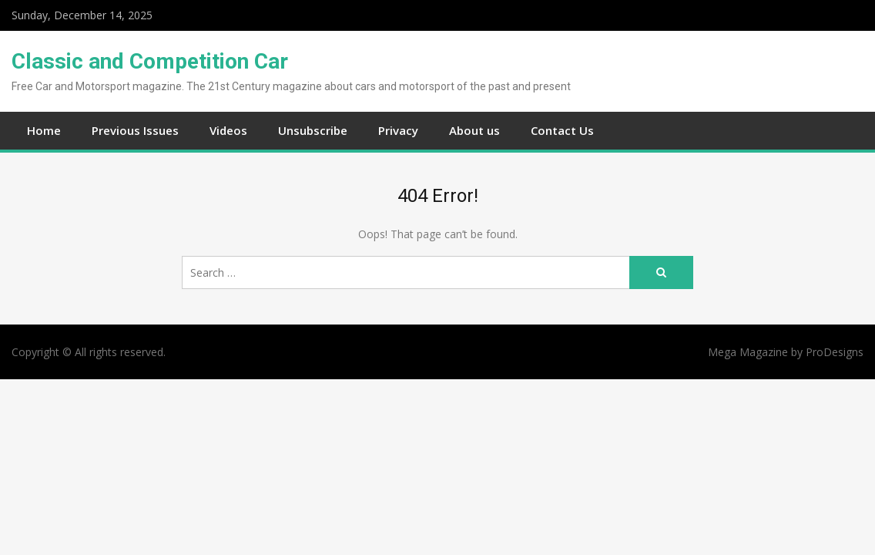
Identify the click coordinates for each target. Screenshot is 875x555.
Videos (228, 130)
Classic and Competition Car (150, 61)
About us (474, 130)
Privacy (398, 130)
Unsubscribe (312, 130)
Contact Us (562, 130)
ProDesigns (834, 352)
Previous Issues (135, 130)
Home (44, 130)
